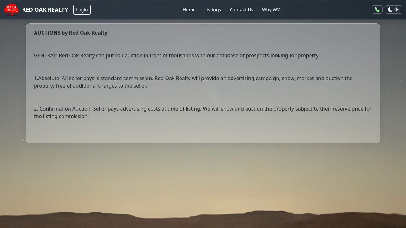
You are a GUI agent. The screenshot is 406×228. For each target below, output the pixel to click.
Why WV (271, 10)
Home (188, 10)
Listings (212, 10)
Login (82, 10)
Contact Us (241, 10)
